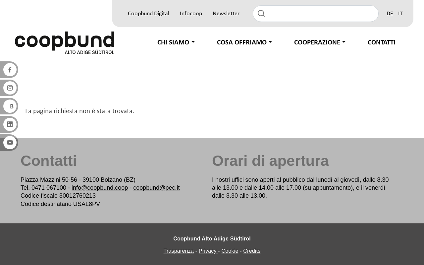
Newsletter (226, 14)
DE (390, 14)
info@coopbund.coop (100, 187)
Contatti (382, 42)
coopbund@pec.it (156, 187)
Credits (251, 251)
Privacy (208, 251)
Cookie (230, 251)
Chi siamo (173, 42)
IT (400, 14)
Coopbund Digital (148, 14)
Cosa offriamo (242, 42)
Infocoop (191, 14)
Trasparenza (179, 251)
